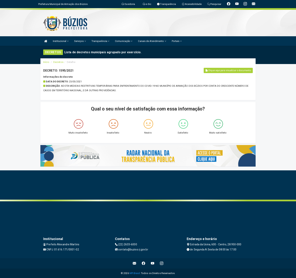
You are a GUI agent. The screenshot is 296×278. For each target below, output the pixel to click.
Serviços (80, 41)
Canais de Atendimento (152, 41)
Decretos (58, 62)
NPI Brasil (135, 273)
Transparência (100, 41)
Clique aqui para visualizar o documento (228, 70)
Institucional (61, 41)
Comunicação (123, 41)
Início (46, 62)
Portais (177, 41)
